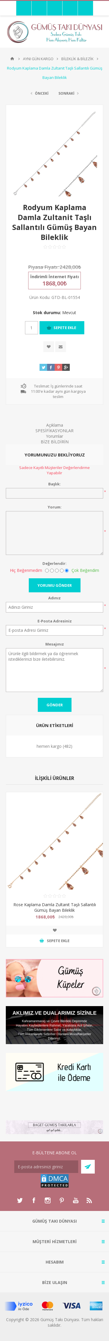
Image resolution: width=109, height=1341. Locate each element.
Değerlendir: (54, 563)
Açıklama (54, 425)
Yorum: (55, 507)
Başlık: (54, 484)
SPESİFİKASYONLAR (54, 430)
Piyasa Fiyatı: (43, 267)
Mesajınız (54, 644)
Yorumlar (54, 436)
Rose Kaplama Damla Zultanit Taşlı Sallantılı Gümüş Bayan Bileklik (54, 907)
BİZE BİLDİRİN (55, 441)
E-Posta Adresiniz (54, 621)
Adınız (54, 598)
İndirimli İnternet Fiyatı (54, 276)
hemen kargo (49, 746)
